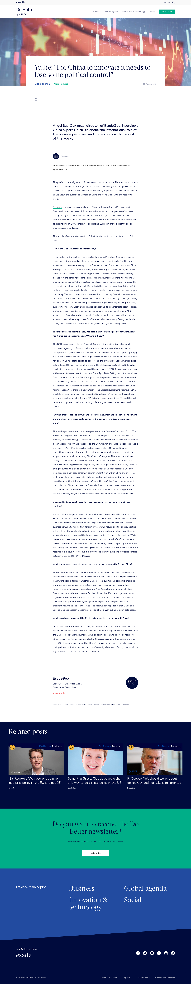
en (165, 2)
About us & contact (109, 978)
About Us (20, 2)
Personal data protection (165, 978)
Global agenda (111, 12)
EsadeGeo (12, 788)
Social (152, 12)
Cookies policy (143, 978)
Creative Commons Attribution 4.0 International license (106, 705)
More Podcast (61, 84)
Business (97, 12)
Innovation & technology (133, 12)
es (169, 2)
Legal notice (127, 978)
